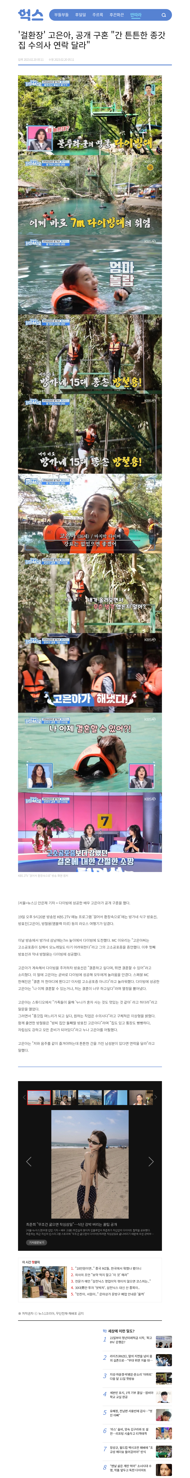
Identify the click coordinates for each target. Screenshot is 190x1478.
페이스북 (143, 58)
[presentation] (23, 1097)
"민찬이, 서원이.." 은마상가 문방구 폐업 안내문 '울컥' (108, 1294)
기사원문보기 (36, 1242)
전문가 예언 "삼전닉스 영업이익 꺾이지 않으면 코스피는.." (111, 1281)
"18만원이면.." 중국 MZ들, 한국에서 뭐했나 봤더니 (106, 1268)
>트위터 (152, 58)
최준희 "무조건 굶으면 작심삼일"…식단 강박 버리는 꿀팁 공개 (71, 1224)
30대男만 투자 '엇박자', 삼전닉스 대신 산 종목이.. (105, 1287)
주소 (169, 58)
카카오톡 (160, 58)
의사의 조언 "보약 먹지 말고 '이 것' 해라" (100, 1274)
